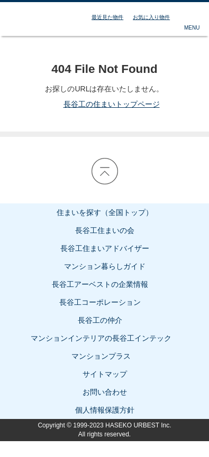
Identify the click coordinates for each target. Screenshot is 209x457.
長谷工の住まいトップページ (105, 104)
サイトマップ (105, 374)
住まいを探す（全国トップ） (105, 212)
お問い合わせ (105, 392)
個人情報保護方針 (104, 410)
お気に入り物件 (151, 17)
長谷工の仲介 (104, 320)
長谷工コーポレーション (104, 302)
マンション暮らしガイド (105, 266)
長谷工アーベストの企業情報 (104, 284)
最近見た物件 (107, 17)
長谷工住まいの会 (104, 230)
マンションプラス (104, 356)
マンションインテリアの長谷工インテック (104, 338)
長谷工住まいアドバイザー (104, 248)
